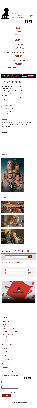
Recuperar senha (13, 392)
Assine (18, 31)
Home (3, 67)
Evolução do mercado (7, 324)
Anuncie (18, 34)
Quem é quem (18, 60)
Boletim (19, 40)
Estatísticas (19, 48)
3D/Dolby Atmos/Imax (7, 334)
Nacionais (4, 336)
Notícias (18, 44)
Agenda (18, 56)
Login (18, 28)
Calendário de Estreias (18, 52)
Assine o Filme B (7, 359)
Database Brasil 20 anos (7, 328)
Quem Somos (6, 363)
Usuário (3, 380)
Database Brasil (5, 326)
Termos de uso (7, 371)
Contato (4, 355)
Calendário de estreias (9, 331)
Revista (18, 64)
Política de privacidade (9, 375)
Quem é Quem (6, 344)
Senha (3, 385)
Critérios (4, 367)
